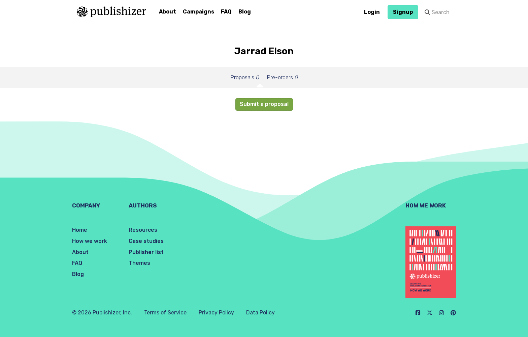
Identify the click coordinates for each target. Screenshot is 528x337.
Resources (143, 230)
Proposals (245, 77)
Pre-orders (282, 77)
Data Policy (260, 312)
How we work (89, 241)
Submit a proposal (264, 104)
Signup (403, 12)
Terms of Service (165, 312)
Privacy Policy (216, 312)
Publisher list (146, 252)
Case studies (146, 241)
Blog (244, 11)
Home (79, 230)
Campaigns (198, 11)
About (167, 11)
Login (372, 12)
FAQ (226, 11)
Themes (139, 263)
